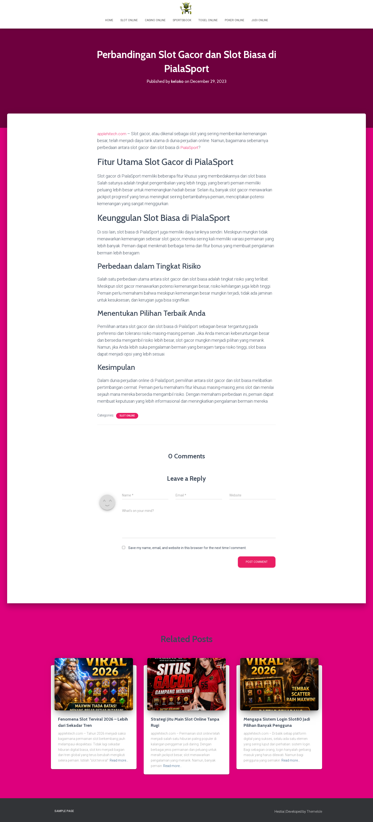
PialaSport (190, 147)
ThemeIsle (314, 811)
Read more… (119, 760)
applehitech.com (112, 133)
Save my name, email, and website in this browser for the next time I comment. (187, 548)
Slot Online (129, 20)
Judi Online (259, 20)
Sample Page (64, 810)
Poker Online (234, 20)
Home (109, 20)
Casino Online (155, 20)
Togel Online (208, 20)
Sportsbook (182, 20)
